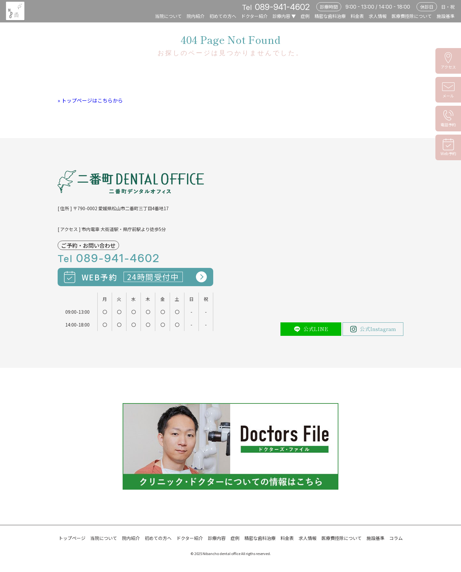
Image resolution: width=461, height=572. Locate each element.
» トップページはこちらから (90, 100)
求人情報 (378, 16)
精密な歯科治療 (330, 16)
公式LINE (311, 329)
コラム (396, 538)
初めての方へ (222, 16)
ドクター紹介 (254, 16)
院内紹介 (196, 16)
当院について (168, 16)
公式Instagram (373, 329)
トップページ (72, 538)
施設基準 (446, 16)
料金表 (357, 16)
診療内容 (281, 16)
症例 (305, 16)
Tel (276, 7)
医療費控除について (412, 16)
